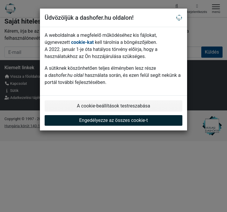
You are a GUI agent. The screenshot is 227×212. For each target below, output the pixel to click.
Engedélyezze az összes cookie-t (113, 120)
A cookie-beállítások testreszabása (113, 106)
